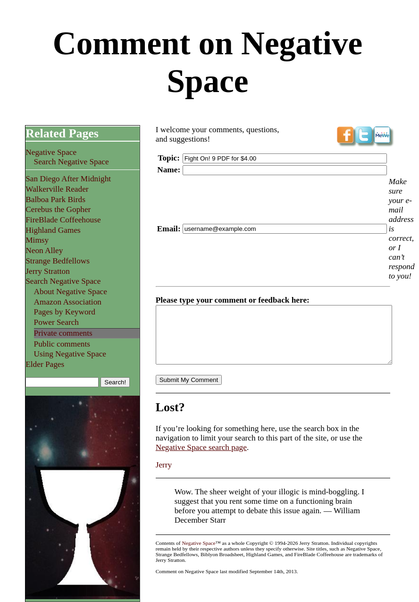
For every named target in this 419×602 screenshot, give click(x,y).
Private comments (63, 333)
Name (167, 169)
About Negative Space (70, 291)
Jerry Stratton (47, 271)
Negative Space (50, 152)
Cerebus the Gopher (58, 209)
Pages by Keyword (64, 311)
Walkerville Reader (56, 189)
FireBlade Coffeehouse (63, 219)
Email (167, 228)
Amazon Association (67, 301)
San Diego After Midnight (68, 178)
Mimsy (37, 240)
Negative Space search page (201, 458)
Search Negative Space (71, 161)
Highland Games (53, 230)
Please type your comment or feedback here (231, 300)
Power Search (56, 322)
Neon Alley (44, 250)
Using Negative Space (70, 353)
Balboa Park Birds (55, 199)
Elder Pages (44, 364)
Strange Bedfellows (57, 260)
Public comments (62, 343)
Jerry (164, 476)
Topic (167, 157)
